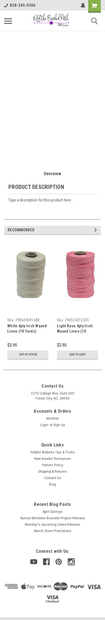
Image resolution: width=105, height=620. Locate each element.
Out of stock (28, 354)
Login (44, 425)
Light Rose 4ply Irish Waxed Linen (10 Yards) (75, 331)
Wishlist (52, 418)
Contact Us (52, 478)
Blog (52, 484)
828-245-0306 (20, 5)
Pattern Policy (52, 465)
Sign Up (59, 425)
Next (96, 230)
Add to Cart (77, 354)
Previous (89, 230)
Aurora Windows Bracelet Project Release (52, 518)
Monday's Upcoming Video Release (52, 525)
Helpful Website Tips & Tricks (52, 452)
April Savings (52, 512)
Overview (52, 173)
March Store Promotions (52, 531)
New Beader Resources (52, 459)
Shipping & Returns (52, 472)
